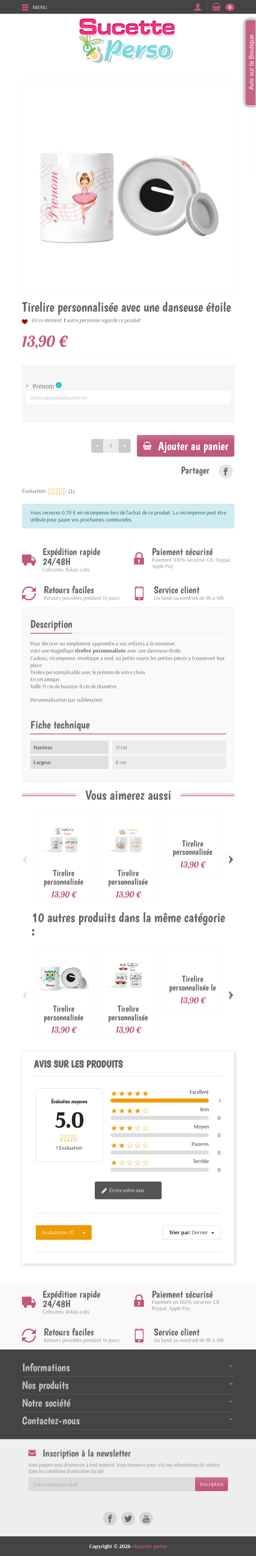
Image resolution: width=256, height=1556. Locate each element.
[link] (225, 472)
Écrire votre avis (122, 1192)
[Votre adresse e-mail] (111, 1484)
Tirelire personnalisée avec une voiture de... (128, 1022)
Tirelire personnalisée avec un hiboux (63, 1018)
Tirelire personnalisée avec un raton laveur (192, 857)
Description (51, 625)
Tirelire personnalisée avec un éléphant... (128, 887)
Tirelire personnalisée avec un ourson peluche (63, 887)
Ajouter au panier (183, 446)
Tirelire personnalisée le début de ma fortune (192, 992)
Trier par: (180, 1233)
